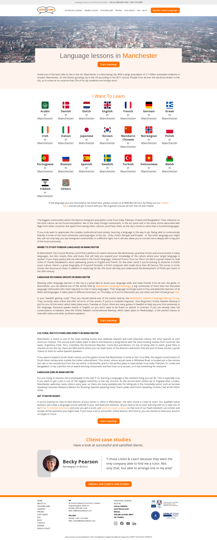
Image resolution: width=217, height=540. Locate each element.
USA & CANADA (120, 506)
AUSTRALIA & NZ (121, 509)
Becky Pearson (80, 462)
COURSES (41, 509)
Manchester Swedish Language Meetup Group (154, 298)
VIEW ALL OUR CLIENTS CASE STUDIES (108, 484)
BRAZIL (117, 511)
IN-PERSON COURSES (73, 10)
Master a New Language (165, 10)
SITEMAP (40, 525)
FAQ (138, 10)
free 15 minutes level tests (55, 407)
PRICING (118, 10)
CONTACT (41, 523)
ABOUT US (41, 503)
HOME (39, 500)
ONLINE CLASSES (91, 10)
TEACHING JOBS (106, 10)
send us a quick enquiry (114, 407)
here (176, 292)
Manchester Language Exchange (113, 286)
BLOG (144, 10)
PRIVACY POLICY (43, 528)
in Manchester (45, 110)
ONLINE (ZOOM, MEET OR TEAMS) (124, 516)
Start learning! (108, 64)
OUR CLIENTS (129, 10)
